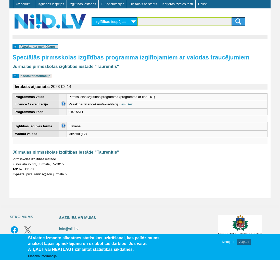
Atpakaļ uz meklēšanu (37, 46)
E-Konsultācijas (112, 4)
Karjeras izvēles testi (177, 4)
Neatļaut (228, 242)
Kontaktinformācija (35, 76)
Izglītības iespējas (51, 4)
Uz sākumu (24, 4)
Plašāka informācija (42, 256)
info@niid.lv (68, 229)
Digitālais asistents (143, 4)
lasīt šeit (127, 104)
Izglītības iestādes (82, 4)
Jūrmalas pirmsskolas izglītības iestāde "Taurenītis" (65, 66)
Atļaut (244, 242)
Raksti (202, 4)
